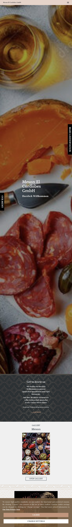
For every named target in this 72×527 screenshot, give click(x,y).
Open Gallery (36, 479)
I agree (36, 515)
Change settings (36, 521)
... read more (36, 412)
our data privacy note (11, 509)
